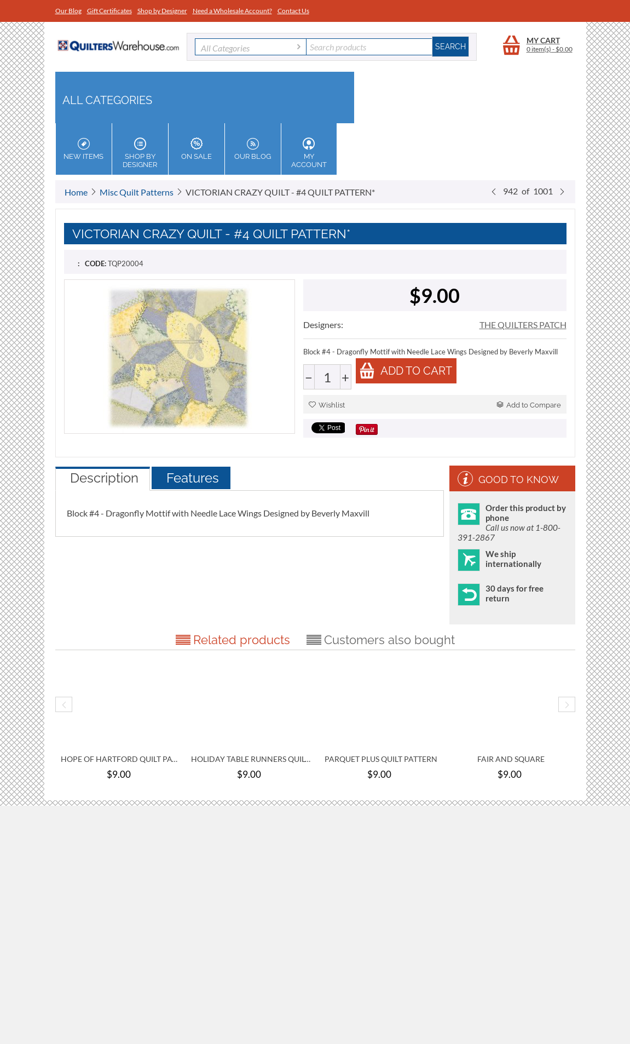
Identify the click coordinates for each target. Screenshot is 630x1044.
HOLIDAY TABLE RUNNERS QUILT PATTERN (250, 759)
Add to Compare (528, 405)
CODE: (95, 263)
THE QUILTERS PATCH (523, 324)
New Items (84, 148)
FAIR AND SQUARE (511, 759)
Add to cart (405, 370)
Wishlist (327, 405)
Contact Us (293, 11)
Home (76, 192)
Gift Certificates (109, 11)
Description (104, 478)
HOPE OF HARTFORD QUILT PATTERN (120, 759)
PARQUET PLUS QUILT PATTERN (381, 759)
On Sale (196, 148)
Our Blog (68, 11)
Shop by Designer (162, 11)
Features (192, 478)
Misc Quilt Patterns (137, 192)
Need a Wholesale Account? (232, 11)
